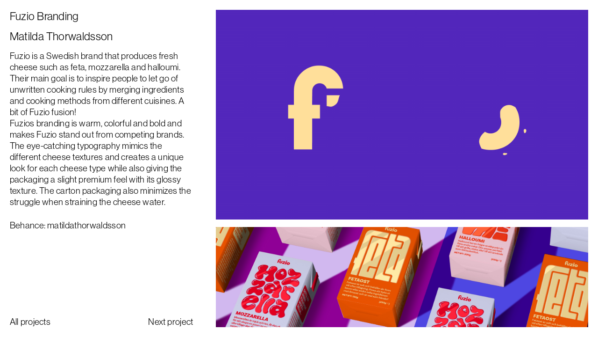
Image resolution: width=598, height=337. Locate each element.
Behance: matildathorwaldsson (68, 225)
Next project (170, 321)
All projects (30, 321)
